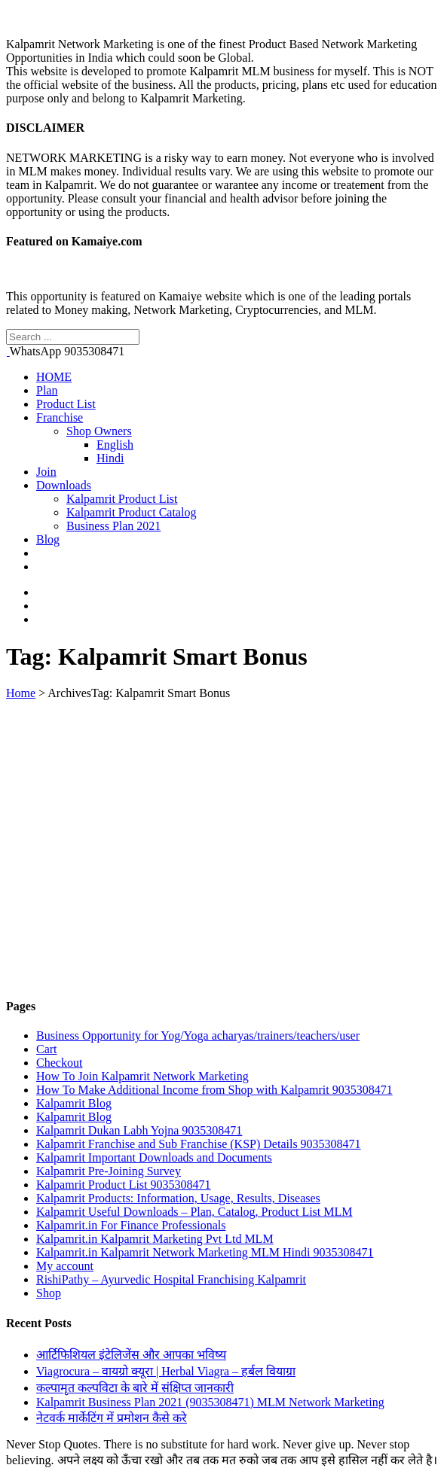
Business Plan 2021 (113, 525)
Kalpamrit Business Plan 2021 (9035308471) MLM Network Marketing (210, 1402)
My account (64, 1265)
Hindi (110, 458)
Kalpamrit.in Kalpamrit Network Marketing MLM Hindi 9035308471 (204, 1252)
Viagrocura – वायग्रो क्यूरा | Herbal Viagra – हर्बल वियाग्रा (165, 1371)
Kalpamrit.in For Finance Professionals (131, 1225)
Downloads (63, 485)
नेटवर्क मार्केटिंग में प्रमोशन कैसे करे (111, 1418)
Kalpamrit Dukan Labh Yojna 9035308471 (139, 1130)
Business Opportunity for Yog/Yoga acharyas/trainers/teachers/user (198, 1035)
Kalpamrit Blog (74, 1103)
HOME (54, 376)
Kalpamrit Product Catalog (131, 512)
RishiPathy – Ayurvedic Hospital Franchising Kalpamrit (171, 1279)
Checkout (59, 1062)
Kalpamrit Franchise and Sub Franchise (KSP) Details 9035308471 (198, 1143)
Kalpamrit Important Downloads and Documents (154, 1157)
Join (46, 471)
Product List (66, 403)
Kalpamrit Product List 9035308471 (123, 1184)
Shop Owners (99, 431)
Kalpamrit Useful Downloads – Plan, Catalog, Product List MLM (194, 1211)
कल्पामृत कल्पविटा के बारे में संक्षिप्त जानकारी (135, 1387)
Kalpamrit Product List (122, 498)
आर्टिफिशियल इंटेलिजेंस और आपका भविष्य (131, 1354)
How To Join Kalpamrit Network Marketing (142, 1076)
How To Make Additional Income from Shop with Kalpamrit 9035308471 (214, 1089)
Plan (46, 390)
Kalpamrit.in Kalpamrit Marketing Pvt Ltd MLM (155, 1238)
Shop (48, 1293)
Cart (46, 1049)
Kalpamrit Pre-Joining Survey (108, 1171)
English (114, 444)
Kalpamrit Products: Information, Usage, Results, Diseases (178, 1198)
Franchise (59, 417)
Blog (48, 539)
